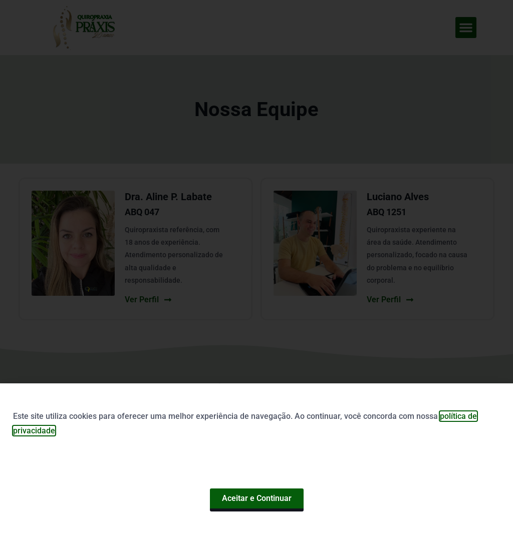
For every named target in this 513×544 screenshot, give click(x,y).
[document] (256, 272)
